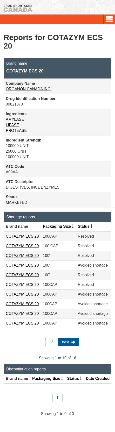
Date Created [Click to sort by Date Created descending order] (98, 378)
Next (65, 342)
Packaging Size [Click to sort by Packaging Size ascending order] (57, 226)
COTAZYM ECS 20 (22, 236)
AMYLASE (15, 119)
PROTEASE (16, 130)
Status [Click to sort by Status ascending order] (84, 226)
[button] (109, 19)
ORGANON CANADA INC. (28, 89)
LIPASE (12, 125)
